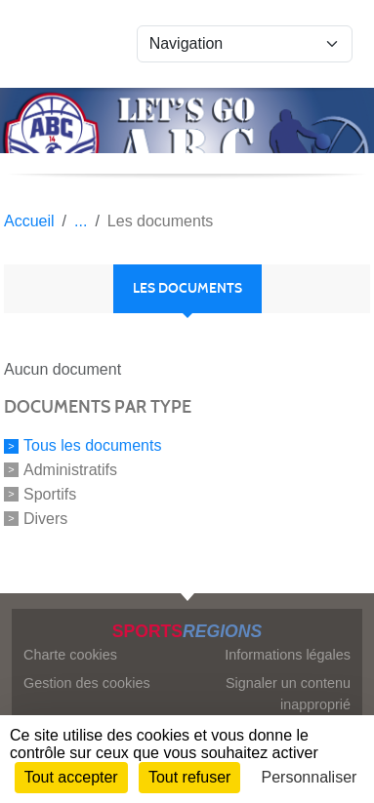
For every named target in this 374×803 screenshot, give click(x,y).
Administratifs (70, 470)
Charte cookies (70, 654)
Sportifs (49, 494)
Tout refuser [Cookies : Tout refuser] (189, 777)
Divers (45, 517)
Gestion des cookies (86, 683)
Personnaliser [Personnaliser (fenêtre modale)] (309, 777)
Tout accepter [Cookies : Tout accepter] (71, 777)
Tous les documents (92, 445)
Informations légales (288, 654)
